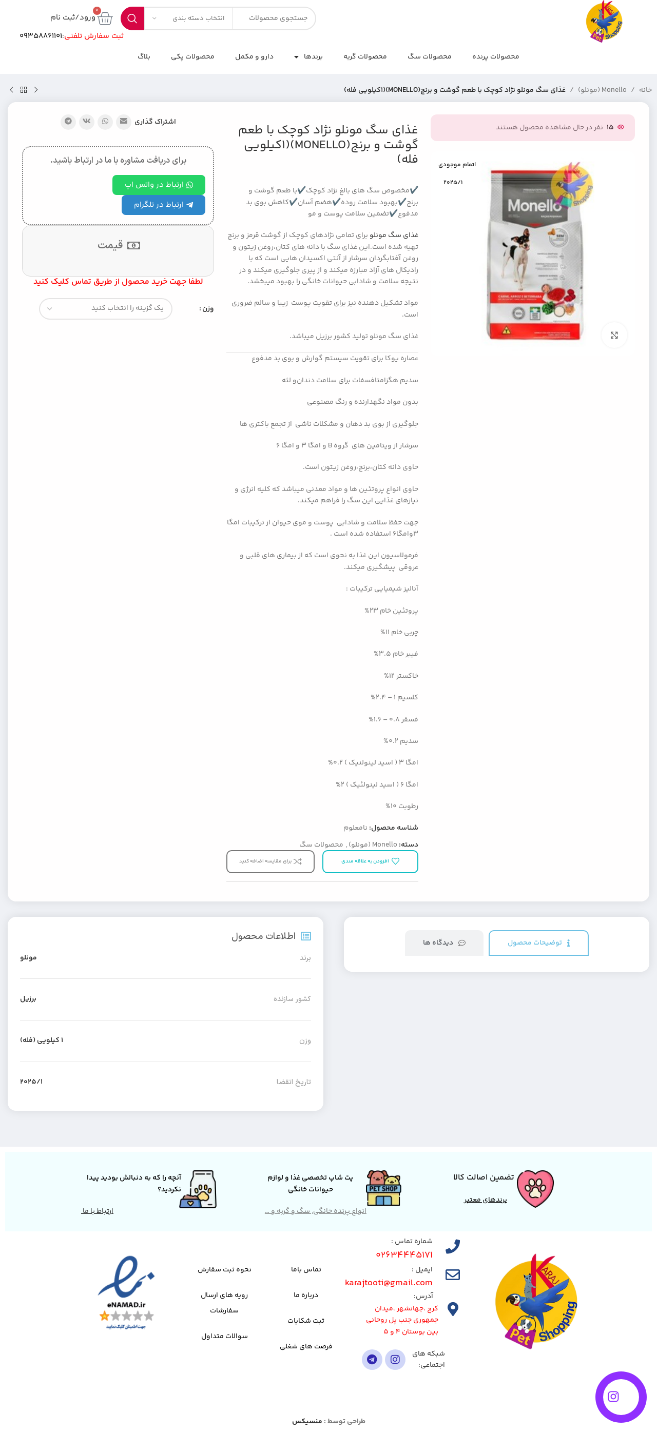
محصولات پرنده (495, 57)
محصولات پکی (193, 57)
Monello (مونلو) (602, 90)
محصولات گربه (365, 57)
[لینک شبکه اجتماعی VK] (86, 122)
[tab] (539, 943)
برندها (308, 57)
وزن (208, 309)
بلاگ (144, 57)
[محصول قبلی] (36, 90)
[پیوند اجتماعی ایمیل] (123, 122)
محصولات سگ (430, 57)
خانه (645, 90)
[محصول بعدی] (11, 90)
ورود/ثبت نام (72, 18)
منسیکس (307, 1421)
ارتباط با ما (97, 1211)
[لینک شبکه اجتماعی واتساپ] (105, 122)
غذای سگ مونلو (394, 235)
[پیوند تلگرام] (68, 122)
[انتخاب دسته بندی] (188, 18)
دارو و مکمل (254, 57)
